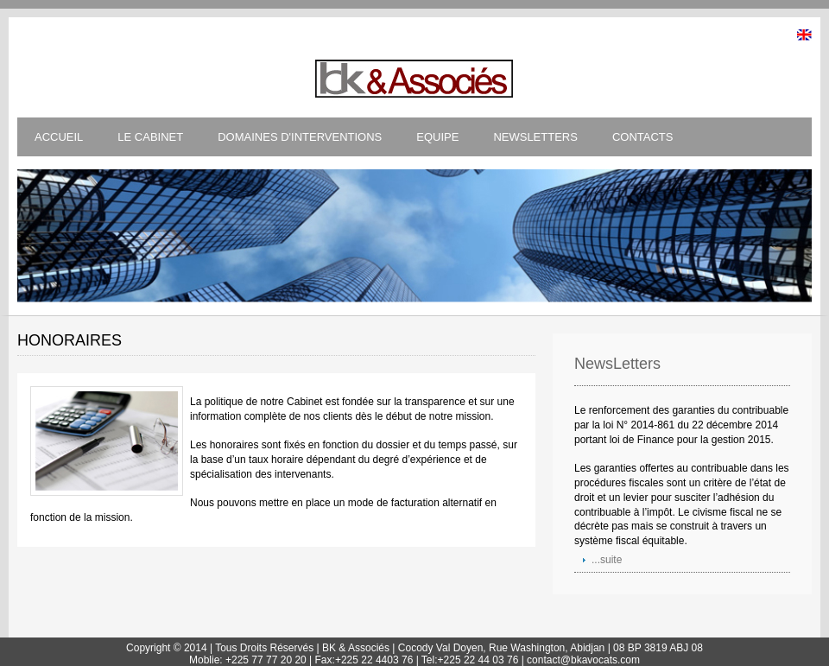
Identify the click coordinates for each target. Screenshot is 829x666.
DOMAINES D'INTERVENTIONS (300, 136)
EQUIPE (437, 136)
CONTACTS (643, 136)
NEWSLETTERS (535, 136)
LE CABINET (150, 136)
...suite (607, 560)
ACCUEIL (59, 136)
